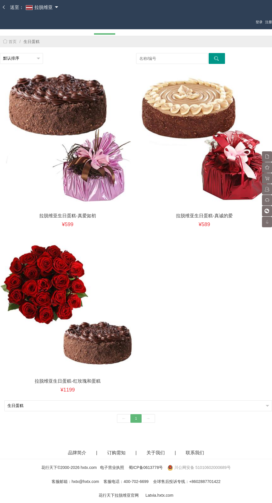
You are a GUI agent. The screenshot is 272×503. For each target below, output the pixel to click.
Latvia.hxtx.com (159, 495)
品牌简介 (77, 452)
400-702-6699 (136, 481)
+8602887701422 (204, 481)
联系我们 (195, 452)
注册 (268, 22)
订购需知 (117, 452)
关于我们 (156, 452)
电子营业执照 (112, 467)
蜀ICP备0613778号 (146, 467)
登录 (259, 22)
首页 (10, 41)
